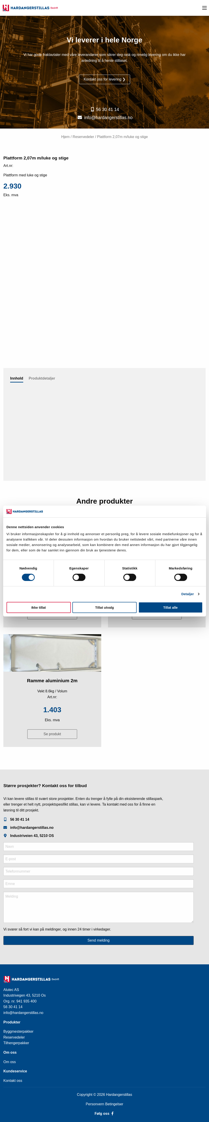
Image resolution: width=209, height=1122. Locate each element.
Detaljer (187, 594)
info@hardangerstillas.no (108, 117)
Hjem (65, 137)
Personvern (95, 1104)
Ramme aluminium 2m (52, 680)
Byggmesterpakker (18, 1031)
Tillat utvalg (104, 607)
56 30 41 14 (107, 109)
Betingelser (114, 1104)
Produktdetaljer (42, 378)
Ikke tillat (38, 607)
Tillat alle (170, 607)
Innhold (16, 378)
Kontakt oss (12, 1081)
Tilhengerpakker (16, 1043)
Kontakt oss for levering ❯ (104, 79)
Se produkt (52, 734)
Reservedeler (83, 137)
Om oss (9, 1062)
